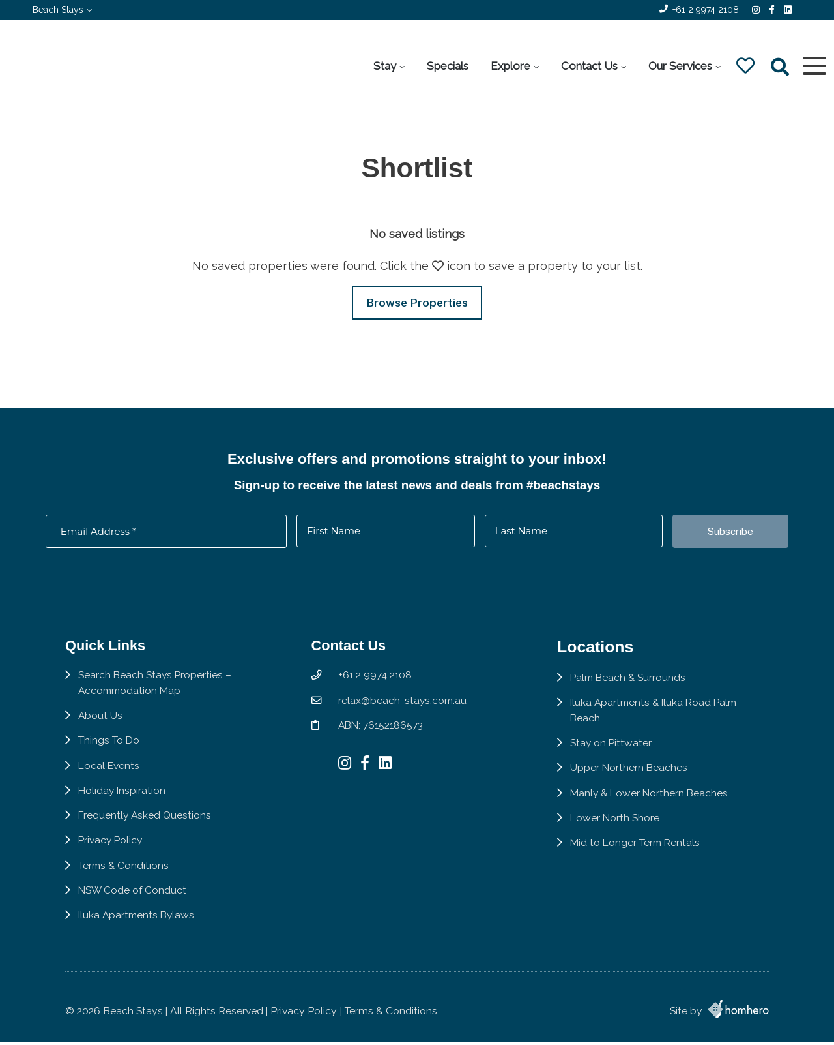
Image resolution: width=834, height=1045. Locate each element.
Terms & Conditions (124, 874)
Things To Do (109, 748)
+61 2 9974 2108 (705, 10)
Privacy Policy (111, 848)
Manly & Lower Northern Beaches (653, 801)
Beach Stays (58, 10)
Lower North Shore (618, 825)
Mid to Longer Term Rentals (639, 851)
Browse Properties (417, 302)
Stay (384, 65)
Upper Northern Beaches (632, 775)
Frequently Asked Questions (145, 823)
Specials (447, 65)
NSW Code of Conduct (133, 899)
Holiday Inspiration (122, 798)
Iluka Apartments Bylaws (138, 924)
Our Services (680, 65)
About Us (100, 722)
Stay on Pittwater (614, 750)
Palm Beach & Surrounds (632, 684)
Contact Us (588, 65)
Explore (510, 65)
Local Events (109, 772)
